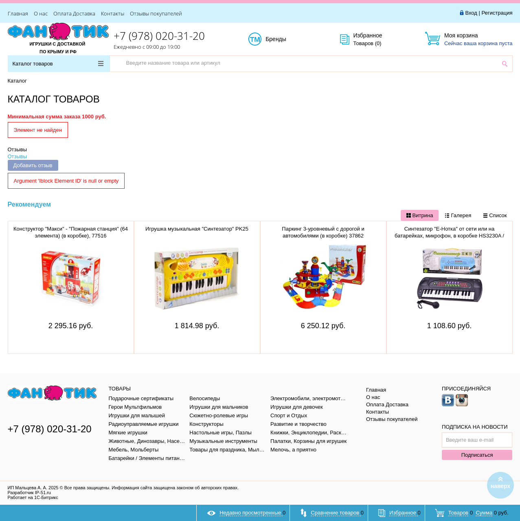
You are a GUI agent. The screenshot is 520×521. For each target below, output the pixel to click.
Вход (471, 13)
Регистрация (497, 13)
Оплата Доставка (74, 13)
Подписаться (477, 455)
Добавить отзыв (33, 165)
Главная (18, 13)
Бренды (284, 39)
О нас (41, 13)
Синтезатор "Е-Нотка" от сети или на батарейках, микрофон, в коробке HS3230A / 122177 (449, 236)
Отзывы (17, 149)
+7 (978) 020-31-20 (159, 35)
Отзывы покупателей (156, 13)
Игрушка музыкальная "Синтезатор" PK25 (196, 229)
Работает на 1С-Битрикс (33, 497)
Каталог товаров (58, 64)
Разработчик (29, 492)
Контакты (112, 13)
